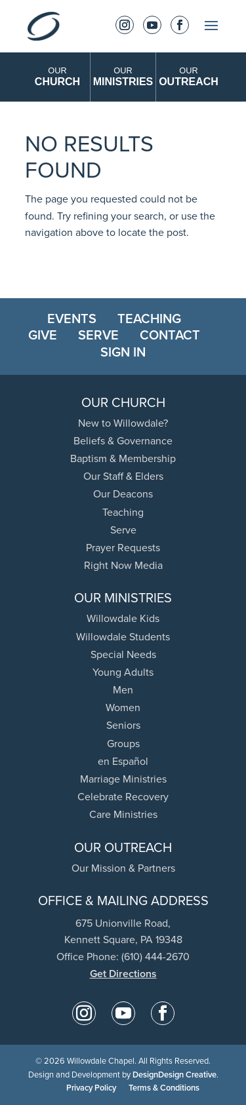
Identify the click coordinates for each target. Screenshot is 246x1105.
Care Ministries (123, 814)
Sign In (123, 352)
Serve (98, 335)
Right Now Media (123, 565)
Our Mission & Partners (123, 868)
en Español (123, 761)
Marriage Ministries (123, 778)
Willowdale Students (123, 636)
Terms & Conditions (164, 1087)
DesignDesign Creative (174, 1074)
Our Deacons (123, 493)
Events (71, 318)
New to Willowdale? (123, 423)
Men (123, 689)
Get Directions (123, 973)
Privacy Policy (91, 1087)
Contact (170, 335)
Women (123, 707)
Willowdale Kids (123, 618)
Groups (123, 743)
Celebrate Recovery (123, 796)
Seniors (123, 725)
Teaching (149, 318)
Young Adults (123, 672)
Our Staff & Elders (123, 476)
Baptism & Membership (123, 458)
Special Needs (123, 654)
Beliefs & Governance (123, 440)
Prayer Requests (123, 547)
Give (42, 335)
